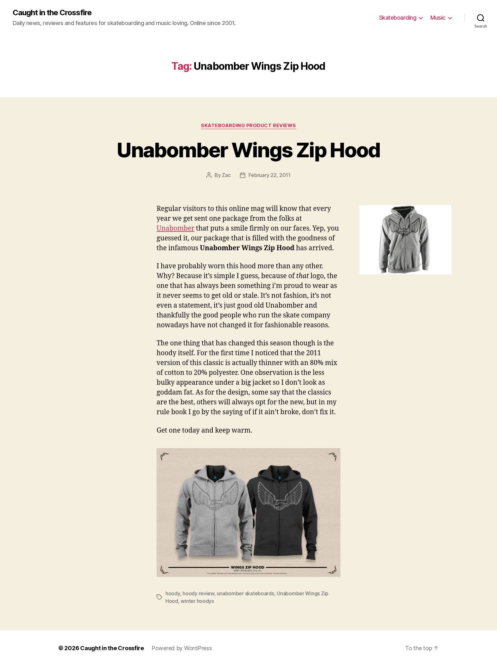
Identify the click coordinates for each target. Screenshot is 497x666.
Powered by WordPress (182, 648)
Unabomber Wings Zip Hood (248, 150)
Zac (226, 175)
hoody (172, 593)
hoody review (198, 593)
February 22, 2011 (269, 175)
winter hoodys (197, 601)
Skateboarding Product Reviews (248, 125)
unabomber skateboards (245, 593)
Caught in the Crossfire (52, 12)
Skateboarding (397, 17)
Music (437, 17)
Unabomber (175, 228)
